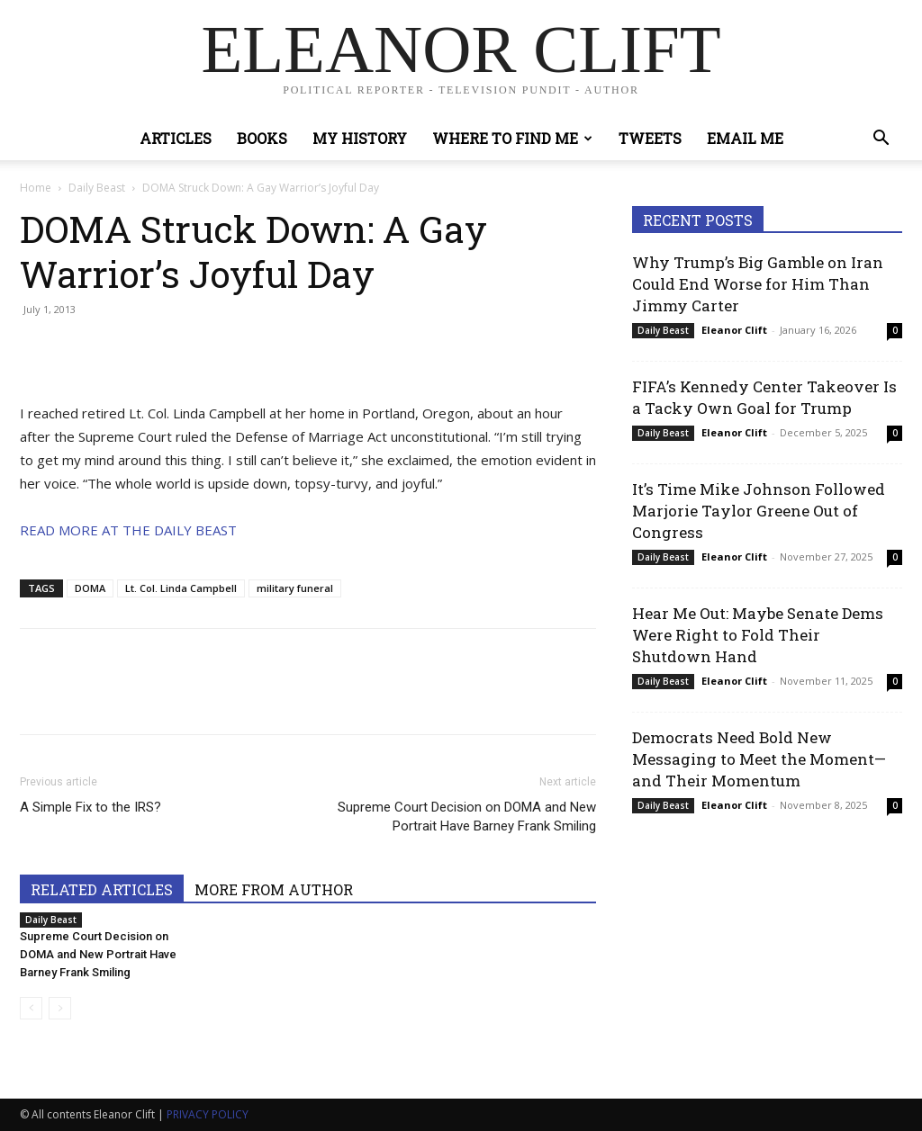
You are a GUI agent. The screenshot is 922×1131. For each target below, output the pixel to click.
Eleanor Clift (734, 330)
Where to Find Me (512, 138)
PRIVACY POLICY (208, 1114)
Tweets (650, 138)
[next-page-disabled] (60, 1008)
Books (262, 138)
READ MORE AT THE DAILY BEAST (128, 530)
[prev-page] (31, 1008)
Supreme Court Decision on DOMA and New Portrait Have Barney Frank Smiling (467, 816)
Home (35, 187)
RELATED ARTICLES (102, 889)
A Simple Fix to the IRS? (90, 807)
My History (359, 138)
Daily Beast (96, 187)
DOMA (90, 588)
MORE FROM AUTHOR (273, 889)
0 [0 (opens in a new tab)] (895, 330)
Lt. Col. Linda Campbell (181, 588)
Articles (176, 138)
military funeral (295, 588)
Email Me (745, 138)
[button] (880, 139)
